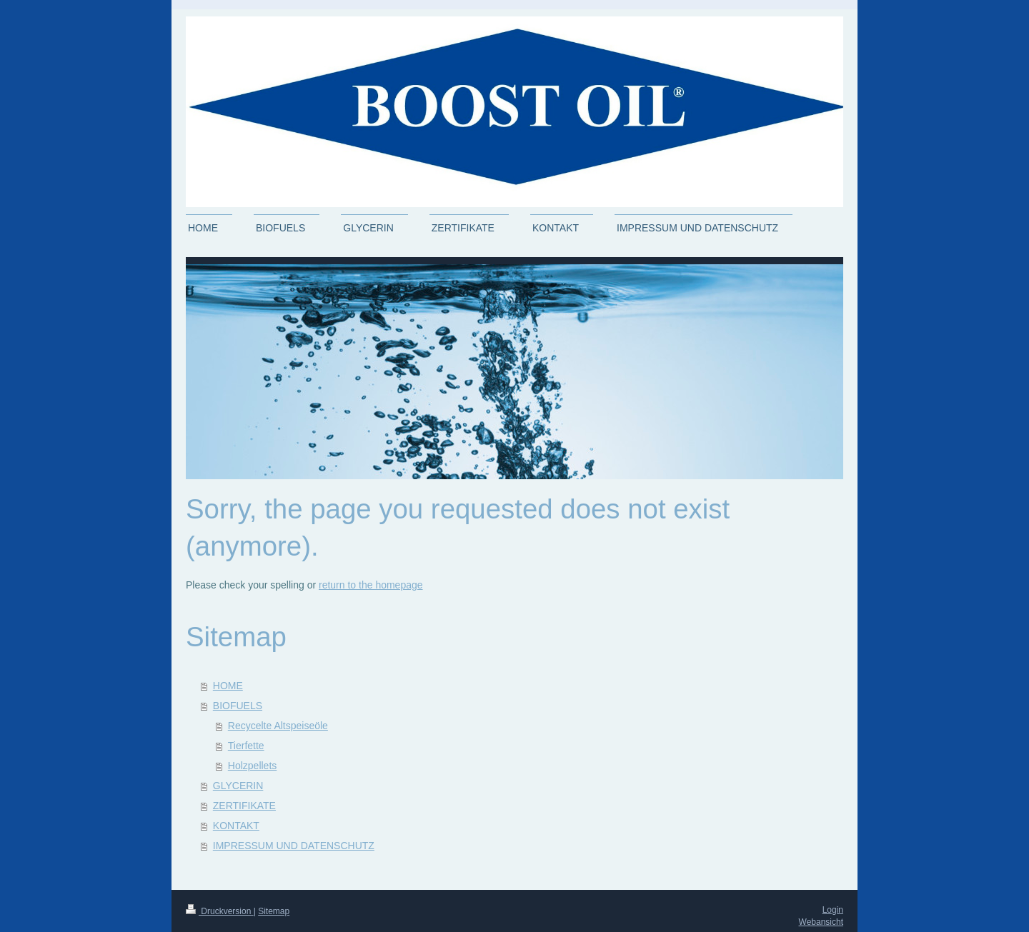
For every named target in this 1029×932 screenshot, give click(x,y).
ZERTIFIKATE (244, 805)
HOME (228, 685)
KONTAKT (236, 825)
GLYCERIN (238, 785)
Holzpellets (252, 765)
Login (832, 910)
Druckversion (220, 911)
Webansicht (821, 922)
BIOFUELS (237, 705)
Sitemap (273, 911)
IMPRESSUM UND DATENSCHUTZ (293, 845)
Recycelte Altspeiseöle (278, 725)
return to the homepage (371, 585)
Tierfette (246, 745)
